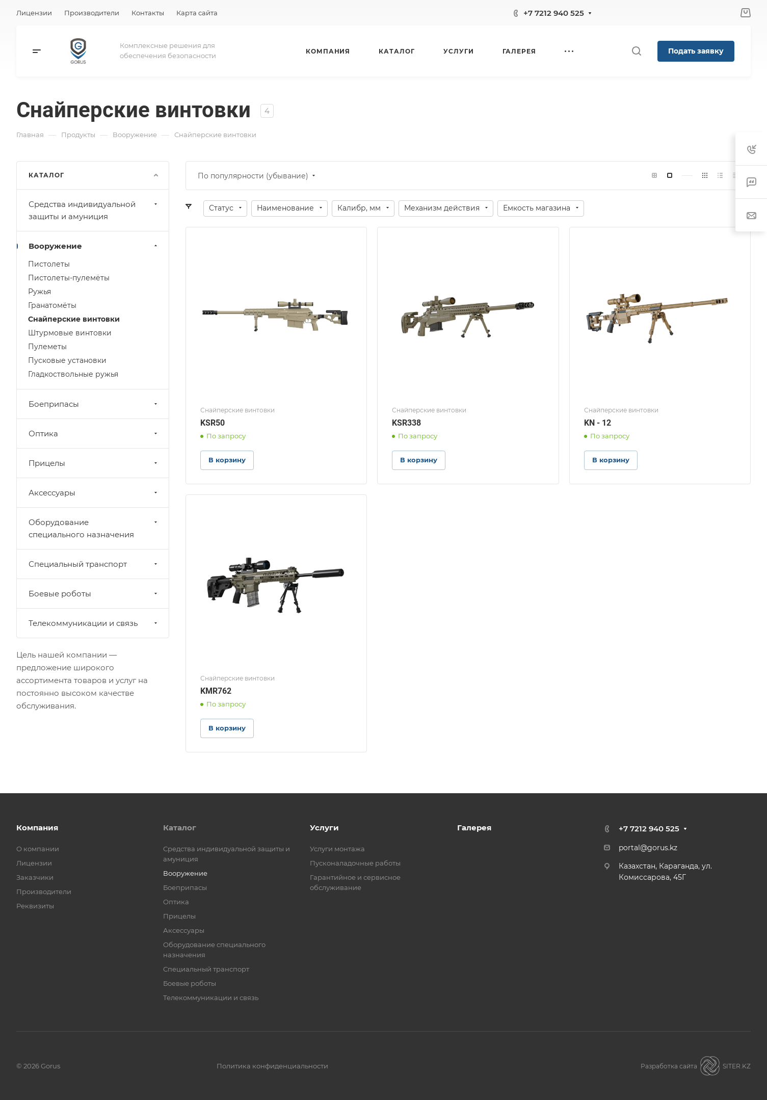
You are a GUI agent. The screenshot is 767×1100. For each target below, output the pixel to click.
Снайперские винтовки (74, 319)
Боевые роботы (94, 593)
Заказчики (35, 877)
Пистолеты (49, 264)
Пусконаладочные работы (355, 863)
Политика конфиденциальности (272, 1066)
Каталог (179, 827)
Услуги (324, 827)
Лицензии (34, 863)
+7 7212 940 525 (553, 13)
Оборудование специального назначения (94, 528)
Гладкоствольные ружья (73, 374)
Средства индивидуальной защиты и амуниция (94, 210)
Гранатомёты (52, 305)
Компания (37, 827)
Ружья (39, 291)
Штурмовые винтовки (70, 332)
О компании (37, 849)
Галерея (474, 827)
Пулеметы (47, 346)
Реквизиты (35, 906)
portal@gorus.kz (648, 847)
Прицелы (94, 463)
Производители (43, 891)
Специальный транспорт (94, 564)
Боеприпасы (94, 404)
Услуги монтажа (337, 849)
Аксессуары (94, 492)
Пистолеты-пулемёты (69, 277)
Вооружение (94, 246)
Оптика (94, 433)
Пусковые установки (67, 360)
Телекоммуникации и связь (94, 623)
